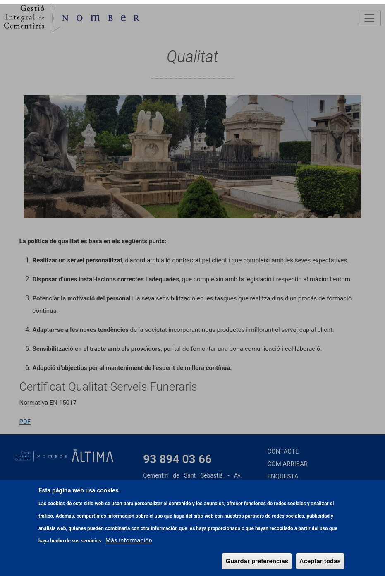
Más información (128, 562)
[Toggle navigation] (369, 18)
